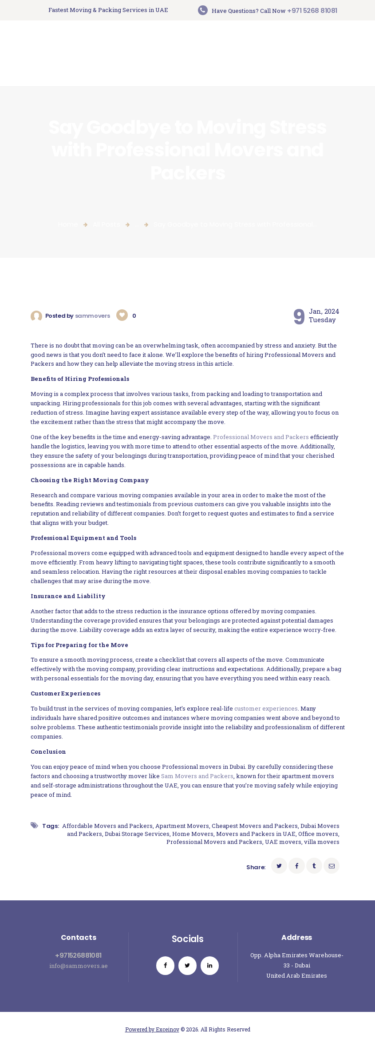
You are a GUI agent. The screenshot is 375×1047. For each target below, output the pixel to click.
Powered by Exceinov (152, 1029)
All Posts (106, 224)
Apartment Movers (182, 826)
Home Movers (192, 834)
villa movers (321, 842)
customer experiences (266, 708)
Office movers (318, 834)
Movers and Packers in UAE (256, 834)
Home (68, 224)
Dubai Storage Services (137, 834)
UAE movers (283, 842)
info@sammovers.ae (78, 966)
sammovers (93, 316)
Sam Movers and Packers (197, 776)
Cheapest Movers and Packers (255, 826)
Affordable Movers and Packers (107, 826)
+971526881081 (78, 955)
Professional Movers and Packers (261, 437)
